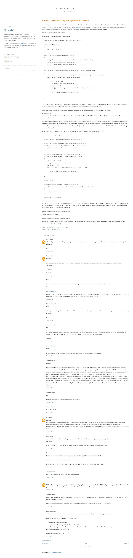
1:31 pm (49, 341)
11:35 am (49, 320)
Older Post (126, 543)
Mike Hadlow (50, 277)
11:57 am (49, 402)
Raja (47, 417)
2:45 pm (49, 387)
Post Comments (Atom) (55, 552)
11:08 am (49, 477)
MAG (47, 239)
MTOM (96, 25)
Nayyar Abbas (50, 407)
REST (48, 229)
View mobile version (85, 547)
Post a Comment (46, 540)
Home (85, 543)
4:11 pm (49, 448)
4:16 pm (49, 467)
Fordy (48, 436)
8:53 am (49, 272)
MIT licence (23, 43)
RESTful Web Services (48, 27)
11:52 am (49, 490)
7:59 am (49, 431)
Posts (7, 58)
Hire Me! (9, 30)
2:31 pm (49, 356)
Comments (8, 61)
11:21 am (49, 299)
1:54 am (49, 536)
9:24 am (49, 287)
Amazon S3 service (80, 27)
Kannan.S (49, 256)
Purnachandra (50, 291)
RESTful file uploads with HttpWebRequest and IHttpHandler (65, 21)
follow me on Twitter (30, 71)
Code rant (66, 8)
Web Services (55, 229)
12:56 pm (49, 251)
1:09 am (49, 506)
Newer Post (45, 543)
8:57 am (49, 412)
